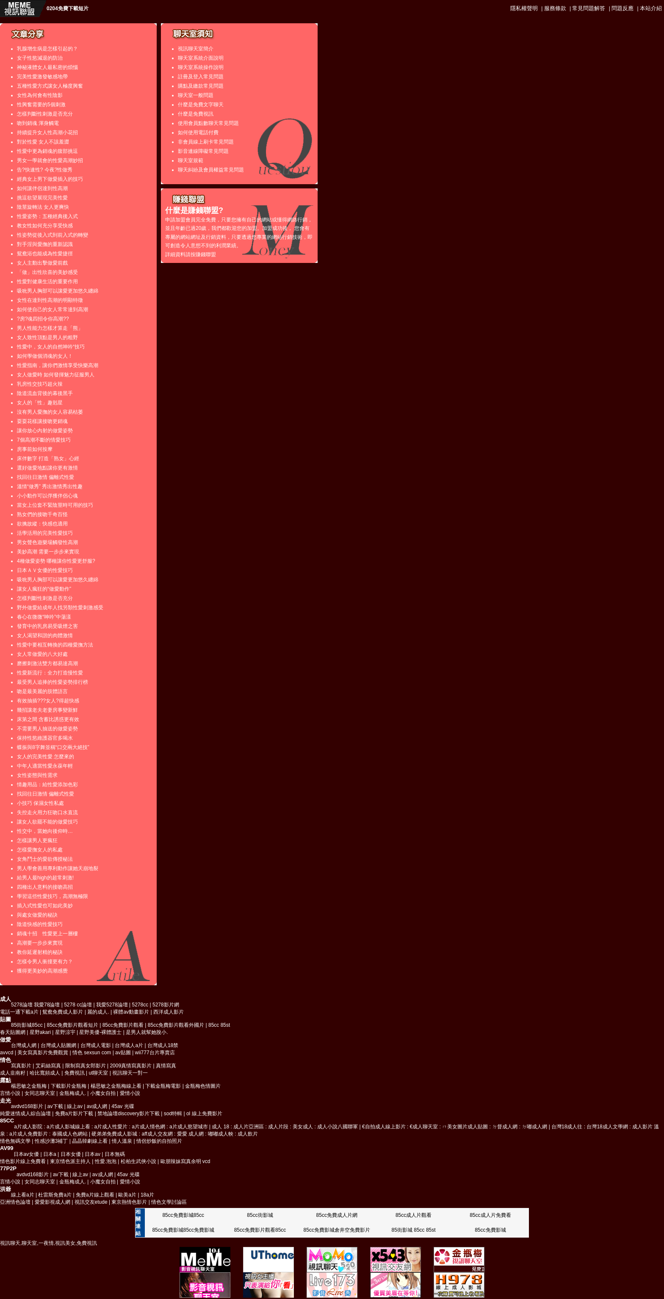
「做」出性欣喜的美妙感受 (47, 272)
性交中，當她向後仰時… (45, 831)
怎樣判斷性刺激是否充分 (45, 114)
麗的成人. (98, 1012)
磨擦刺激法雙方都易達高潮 (47, 663)
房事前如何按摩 (35, 449)
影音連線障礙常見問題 (203, 151)
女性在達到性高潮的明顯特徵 (50, 300)
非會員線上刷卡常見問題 (206, 142)
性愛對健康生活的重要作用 (47, 282)
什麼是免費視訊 (195, 114)
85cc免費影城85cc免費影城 (183, 1230)
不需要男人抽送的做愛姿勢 (47, 729)
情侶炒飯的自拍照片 (159, 1141)
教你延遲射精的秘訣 (40, 952)
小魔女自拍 (103, 1093)
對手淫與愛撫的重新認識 (45, 244)
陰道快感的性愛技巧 (40, 924)
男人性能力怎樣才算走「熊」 (50, 328)
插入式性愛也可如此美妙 (45, 906)
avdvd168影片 (27, 1106)
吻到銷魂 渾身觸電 (38, 123)
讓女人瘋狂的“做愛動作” (44, 589)
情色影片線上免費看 (23, 1161)
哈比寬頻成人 (45, 1073)
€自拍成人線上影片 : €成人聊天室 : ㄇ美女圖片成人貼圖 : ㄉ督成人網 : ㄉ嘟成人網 (454, 1127)
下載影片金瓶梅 (68, 1086)
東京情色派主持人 (70, 1161)
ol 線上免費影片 (204, 1114)
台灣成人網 (23, 1045)
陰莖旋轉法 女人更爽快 (43, 207)
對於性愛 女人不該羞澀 (43, 142)
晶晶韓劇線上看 (90, 1141)
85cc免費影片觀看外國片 (176, 1025)
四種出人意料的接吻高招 (45, 887)
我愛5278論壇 (112, 1005)
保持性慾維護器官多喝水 (45, 738)
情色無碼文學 (15, 1141)
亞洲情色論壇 (15, 1202)
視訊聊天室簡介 (195, 49)
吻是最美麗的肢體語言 (42, 691)
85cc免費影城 (490, 1230)
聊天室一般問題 (195, 95)
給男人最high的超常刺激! (45, 878)
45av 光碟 (122, 1106)
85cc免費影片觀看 (123, 1025)
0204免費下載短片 (68, 8)
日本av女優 (26, 1154)
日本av (92, 1154)
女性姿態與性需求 (37, 775)
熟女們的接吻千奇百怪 (42, 514)
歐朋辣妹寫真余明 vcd (185, 1161)
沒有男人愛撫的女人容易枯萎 (50, 412)
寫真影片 (21, 1066)
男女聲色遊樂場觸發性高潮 (47, 542)
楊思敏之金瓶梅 (29, 1086)
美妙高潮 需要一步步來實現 (48, 552)
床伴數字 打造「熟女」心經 (48, 459)
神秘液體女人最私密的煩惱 (47, 67)
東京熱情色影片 (129, 1202)
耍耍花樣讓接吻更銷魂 (42, 421)
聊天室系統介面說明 (201, 58)
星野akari (40, 1032)
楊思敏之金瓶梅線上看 (116, 1086)
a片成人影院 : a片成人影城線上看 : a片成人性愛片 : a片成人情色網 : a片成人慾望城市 (111, 1127)
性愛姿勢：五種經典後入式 (47, 216)
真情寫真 (166, 1066)
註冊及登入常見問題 (201, 77)
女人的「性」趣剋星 (40, 403)
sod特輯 (173, 1114)
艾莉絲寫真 (48, 1066)
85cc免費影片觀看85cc (260, 1230)
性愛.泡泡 (105, 1161)
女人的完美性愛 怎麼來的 (45, 757)
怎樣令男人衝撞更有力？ (45, 962)
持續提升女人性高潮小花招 (47, 132)
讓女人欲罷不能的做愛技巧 (47, 822)
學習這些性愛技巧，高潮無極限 (52, 896)
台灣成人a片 (129, 1045)
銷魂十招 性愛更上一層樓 (47, 934)
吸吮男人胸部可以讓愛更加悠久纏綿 (57, 291)
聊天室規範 (190, 160)
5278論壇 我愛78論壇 (35, 1005)
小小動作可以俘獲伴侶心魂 (47, 496)
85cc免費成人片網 (336, 1215)
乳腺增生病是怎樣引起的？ (47, 49)
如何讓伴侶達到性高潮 (42, 188)
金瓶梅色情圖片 (203, 1086)
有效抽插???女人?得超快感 (48, 701)
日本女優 (71, 1154)
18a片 (147, 1195)
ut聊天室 (98, 1073)
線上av (75, 1106)
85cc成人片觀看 (414, 1215)
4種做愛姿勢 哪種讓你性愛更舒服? (56, 561)
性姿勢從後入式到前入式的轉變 (52, 235)
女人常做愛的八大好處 (42, 654)
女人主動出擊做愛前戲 (42, 263)
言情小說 (11, 1093)
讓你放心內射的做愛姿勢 (45, 431)
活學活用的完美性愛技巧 (45, 533)
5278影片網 (165, 1005)
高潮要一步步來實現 (40, 943)
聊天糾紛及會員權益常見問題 (211, 170)
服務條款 (555, 8)
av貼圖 (123, 1053)
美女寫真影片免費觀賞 (42, 1053)
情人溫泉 (122, 1141)
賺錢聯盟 (206, 254)
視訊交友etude (91, 1202)
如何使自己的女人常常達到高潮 (52, 309)
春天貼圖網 (12, 1032)
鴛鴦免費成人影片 (62, 1012)
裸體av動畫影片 (131, 1012)
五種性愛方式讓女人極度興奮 (50, 86)
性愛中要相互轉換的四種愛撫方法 (55, 645)
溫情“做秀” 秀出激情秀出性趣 (50, 486)
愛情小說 (130, 1093)
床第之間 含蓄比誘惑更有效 (48, 719)
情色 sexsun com (91, 1053)
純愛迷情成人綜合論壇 (25, 1114)
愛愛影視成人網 (52, 1202)
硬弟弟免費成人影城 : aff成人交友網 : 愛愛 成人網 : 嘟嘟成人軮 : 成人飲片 (174, 1134)
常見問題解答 (588, 8)
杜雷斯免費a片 (55, 1195)
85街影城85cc (27, 1025)
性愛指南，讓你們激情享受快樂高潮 (57, 365)
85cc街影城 (260, 1215)
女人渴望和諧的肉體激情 (45, 635)
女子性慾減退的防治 (40, 58)
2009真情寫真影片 (131, 1066)
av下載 (55, 1106)
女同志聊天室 (40, 1093)
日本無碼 (115, 1154)
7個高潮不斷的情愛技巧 (44, 440)
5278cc (140, 1005)
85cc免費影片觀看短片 (72, 1025)
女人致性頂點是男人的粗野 (47, 337)
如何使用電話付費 (198, 132)
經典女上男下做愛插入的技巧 (50, 179)
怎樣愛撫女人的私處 (40, 850)
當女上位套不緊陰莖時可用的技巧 (55, 505)
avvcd (6, 1053)
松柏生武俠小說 (138, 1161)
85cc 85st (219, 1025)
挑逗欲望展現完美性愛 (42, 198)
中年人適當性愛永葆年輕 (45, 766)
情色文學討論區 (169, 1202)
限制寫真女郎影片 (85, 1066)
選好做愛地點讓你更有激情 (47, 468)
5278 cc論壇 (78, 1005)
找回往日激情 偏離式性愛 (45, 477)
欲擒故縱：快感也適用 (42, 524)
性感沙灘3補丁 (51, 1141)
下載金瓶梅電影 (163, 1086)
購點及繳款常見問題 (201, 86)
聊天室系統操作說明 (201, 67)
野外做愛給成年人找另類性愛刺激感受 (60, 608)
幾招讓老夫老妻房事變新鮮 (47, 710)
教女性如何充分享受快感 (45, 226)
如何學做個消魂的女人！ (45, 356)
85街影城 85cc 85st (414, 1230)
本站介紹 (651, 8)
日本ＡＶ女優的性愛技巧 (45, 570)
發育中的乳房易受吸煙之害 (47, 626)
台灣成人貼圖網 (58, 1045)
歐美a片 (127, 1195)
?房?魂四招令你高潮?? (43, 319)
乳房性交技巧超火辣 (40, 384)
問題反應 (622, 8)
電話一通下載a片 (19, 1012)
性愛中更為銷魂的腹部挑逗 (47, 151)
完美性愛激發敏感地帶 (42, 77)
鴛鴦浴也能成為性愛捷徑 (45, 254)
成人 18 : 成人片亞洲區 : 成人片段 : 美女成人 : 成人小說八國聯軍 (285, 1127)
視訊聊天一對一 (130, 1073)
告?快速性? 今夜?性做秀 (44, 170)
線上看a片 (22, 1195)
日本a (49, 1154)
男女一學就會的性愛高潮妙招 (50, 160)
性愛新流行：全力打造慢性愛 (50, 673)
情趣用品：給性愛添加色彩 (47, 785)
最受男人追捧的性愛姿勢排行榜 (52, 682)
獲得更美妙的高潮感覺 (42, 971)
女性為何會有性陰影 (40, 95)
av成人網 (97, 1106)
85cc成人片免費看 (490, 1215)
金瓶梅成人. (72, 1093)
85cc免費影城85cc (183, 1215)
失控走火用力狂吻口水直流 (47, 812)
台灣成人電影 (95, 1045)
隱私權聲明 (524, 8)
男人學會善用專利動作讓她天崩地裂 (57, 868)
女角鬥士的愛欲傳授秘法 (45, 859)
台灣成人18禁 (162, 1045)
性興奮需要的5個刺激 (41, 105)
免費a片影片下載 (74, 1114)
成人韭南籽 (12, 1073)
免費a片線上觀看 (95, 1195)
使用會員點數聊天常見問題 (208, 123)
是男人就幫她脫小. (147, 1032)
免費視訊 (74, 1073)
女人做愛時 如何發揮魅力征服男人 (55, 375)
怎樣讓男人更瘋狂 (37, 840)
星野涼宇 (65, 1032)
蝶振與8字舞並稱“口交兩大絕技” (53, 747)
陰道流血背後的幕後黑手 (45, 393)
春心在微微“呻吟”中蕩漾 (44, 617)
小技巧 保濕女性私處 (40, 803)
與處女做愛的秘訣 (37, 915)
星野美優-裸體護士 (100, 1032)
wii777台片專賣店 (155, 1053)
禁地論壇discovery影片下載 (128, 1114)
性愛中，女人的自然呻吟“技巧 (51, 347)
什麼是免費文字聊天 (201, 105)
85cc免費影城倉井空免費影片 (337, 1230)
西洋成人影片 (168, 1012)
